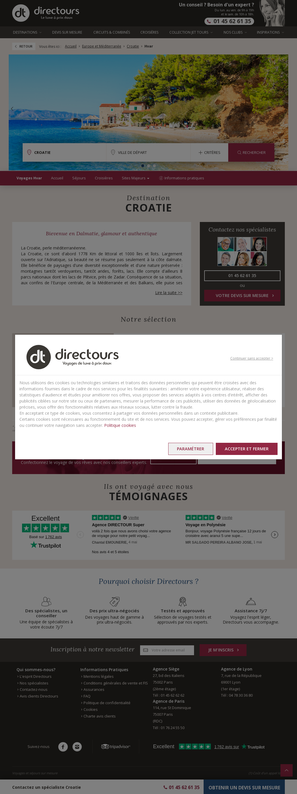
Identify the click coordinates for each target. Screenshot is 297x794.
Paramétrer (190, 448)
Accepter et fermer (247, 448)
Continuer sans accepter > (251, 358)
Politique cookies (120, 425)
